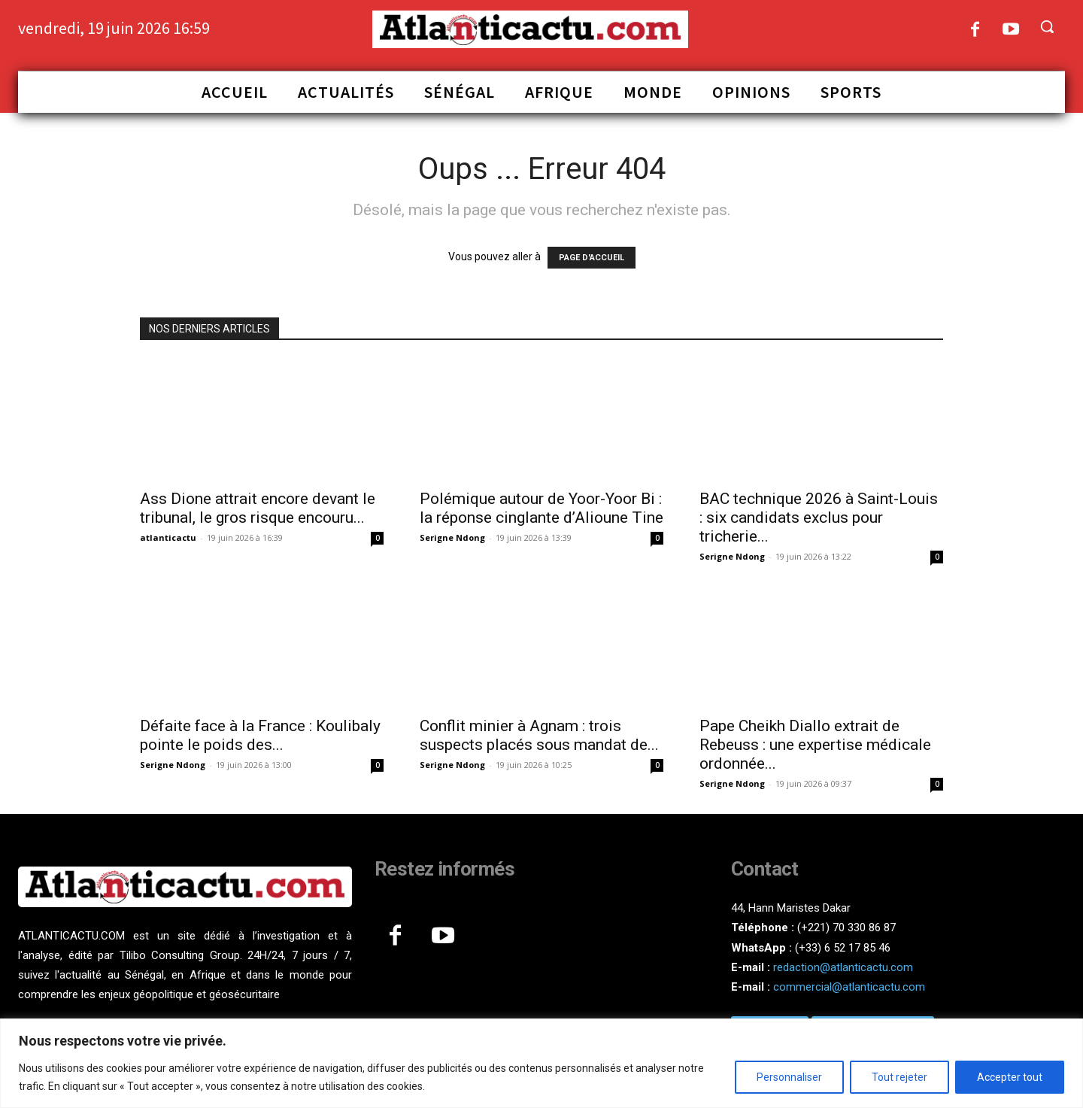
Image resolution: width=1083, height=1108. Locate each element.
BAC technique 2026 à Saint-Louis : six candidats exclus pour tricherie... (818, 517)
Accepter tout (1009, 1077)
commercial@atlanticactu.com (849, 987)
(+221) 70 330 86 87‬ (846, 927)
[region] (541, 1063)
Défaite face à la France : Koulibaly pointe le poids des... (260, 735)
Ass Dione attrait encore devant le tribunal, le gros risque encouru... (257, 508)
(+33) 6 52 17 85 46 (842, 948)
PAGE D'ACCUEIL (591, 258)
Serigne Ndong (452, 537)
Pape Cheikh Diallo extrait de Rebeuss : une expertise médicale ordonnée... (815, 745)
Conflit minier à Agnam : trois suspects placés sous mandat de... (539, 735)
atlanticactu (168, 537)
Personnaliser (789, 1077)
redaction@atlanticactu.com (843, 967)
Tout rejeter (899, 1077)
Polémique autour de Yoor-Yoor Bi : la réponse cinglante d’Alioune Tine (541, 508)
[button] (1047, 26)
